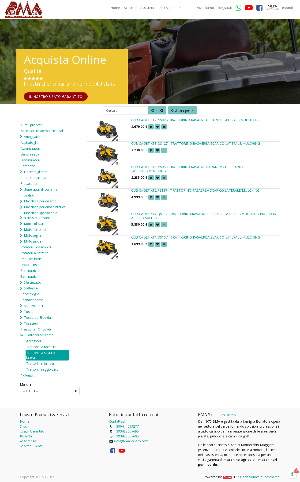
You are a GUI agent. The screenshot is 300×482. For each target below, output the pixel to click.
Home (24, 421)
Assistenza (28, 441)
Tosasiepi (31, 323)
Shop (24, 426)
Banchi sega (30, 154)
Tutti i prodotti (31, 125)
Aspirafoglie (29, 142)
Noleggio (27, 375)
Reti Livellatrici (31, 259)
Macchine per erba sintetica (45, 207)
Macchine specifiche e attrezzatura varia (40, 215)
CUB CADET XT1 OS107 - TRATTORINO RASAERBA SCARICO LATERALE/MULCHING (195, 237)
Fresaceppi (29, 183)
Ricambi (26, 436)
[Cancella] (161, 110)
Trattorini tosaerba (39, 335)
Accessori (33, 341)
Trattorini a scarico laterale (40, 355)
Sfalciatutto (32, 282)
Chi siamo (228, 415)
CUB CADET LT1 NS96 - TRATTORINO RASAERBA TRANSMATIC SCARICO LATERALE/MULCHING (187, 169)
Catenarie (28, 166)
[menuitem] (115, 8)
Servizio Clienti (31, 446)
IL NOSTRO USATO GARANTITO (56, 96)
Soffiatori (31, 288)
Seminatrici (29, 270)
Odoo (227, 477)
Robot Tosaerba (33, 264)
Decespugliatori (36, 172)
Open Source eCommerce (259, 477)
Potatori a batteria (35, 253)
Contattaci (117, 421)
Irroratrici (27, 195)
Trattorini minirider (40, 363)
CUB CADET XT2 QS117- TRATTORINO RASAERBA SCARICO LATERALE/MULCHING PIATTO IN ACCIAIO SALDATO (203, 216)
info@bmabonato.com (131, 441)
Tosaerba (31, 311)
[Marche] (50, 391)
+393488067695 (126, 431)
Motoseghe (32, 235)
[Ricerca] (153, 110)
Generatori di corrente (40, 189)
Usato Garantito (32, 431)
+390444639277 (126, 426)
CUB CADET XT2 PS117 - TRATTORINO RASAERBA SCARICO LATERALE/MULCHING (195, 190)
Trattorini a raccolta (41, 347)
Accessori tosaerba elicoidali (42, 131)
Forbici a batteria (33, 177)
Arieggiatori (32, 136)
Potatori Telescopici (36, 247)
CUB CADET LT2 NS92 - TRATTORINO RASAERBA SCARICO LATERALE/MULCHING (194, 120)
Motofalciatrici (35, 229)
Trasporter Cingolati (36, 329)
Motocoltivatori (35, 223)
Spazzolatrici (33, 306)
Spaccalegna (30, 294)
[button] (182, 110)
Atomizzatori (30, 148)
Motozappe (32, 241)
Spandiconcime (32, 300)
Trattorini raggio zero (42, 369)
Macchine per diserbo (40, 201)
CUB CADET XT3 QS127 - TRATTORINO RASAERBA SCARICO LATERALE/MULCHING (195, 143)
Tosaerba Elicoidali (38, 317)
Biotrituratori (30, 160)
